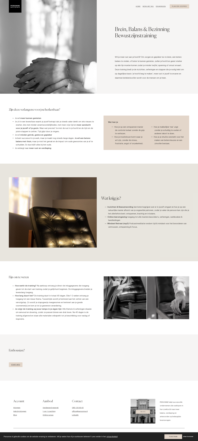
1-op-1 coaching (49, 411)
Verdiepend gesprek (51, 408)
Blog (15, 415)
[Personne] (15, 6)
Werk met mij (148, 6)
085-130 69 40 (78, 408)
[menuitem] (139, 6)
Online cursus (48, 415)
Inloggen (16, 408)
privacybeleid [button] (112, 437)
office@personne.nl (80, 411)
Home (138, 6)
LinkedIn (75, 415)
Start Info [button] (15, 364)
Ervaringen (161, 6)
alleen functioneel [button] (188, 436)
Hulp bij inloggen (19, 411)
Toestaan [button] (173, 436)
